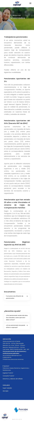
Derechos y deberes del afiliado (13, 379)
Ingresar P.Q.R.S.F (8, 373)
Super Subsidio (7, 388)
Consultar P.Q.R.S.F (8, 376)
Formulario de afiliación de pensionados (14, 297)
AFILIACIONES (17, 15)
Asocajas (5, 391)
